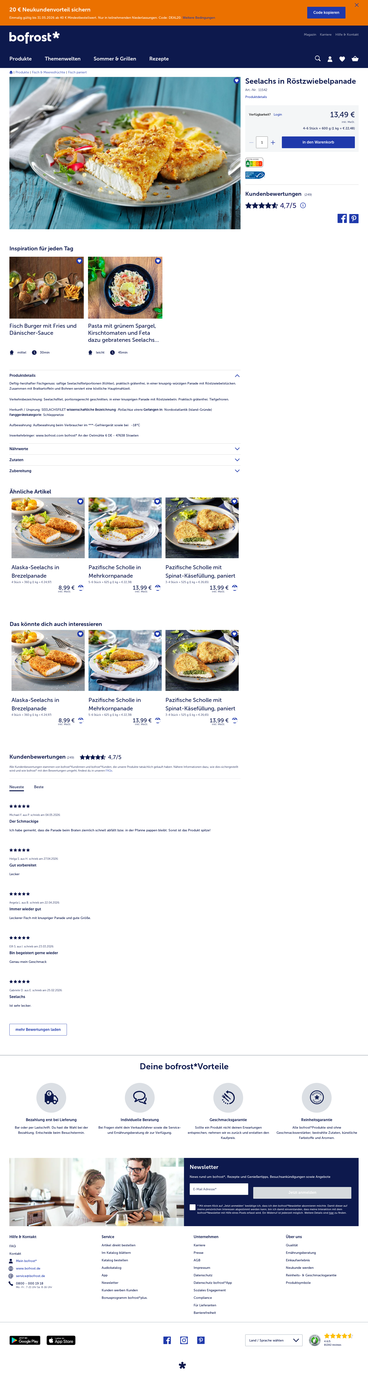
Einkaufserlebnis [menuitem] (298, 1259)
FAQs (109, 774)
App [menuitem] (104, 1274)
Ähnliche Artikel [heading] (30, 491)
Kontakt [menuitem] (15, 1252)
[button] (326, 13)
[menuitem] (20, 61)
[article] (125, 297)
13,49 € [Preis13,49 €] (342, 114)
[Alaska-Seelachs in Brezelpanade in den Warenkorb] (79, 588)
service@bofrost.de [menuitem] (27, 1274)
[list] (184, 1116)
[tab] (330, 59)
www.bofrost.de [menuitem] (24, 1266)
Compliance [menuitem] (203, 1297)
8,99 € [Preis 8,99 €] (63, 588)
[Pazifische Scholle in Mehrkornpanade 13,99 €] (125, 554)
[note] (46, 352)
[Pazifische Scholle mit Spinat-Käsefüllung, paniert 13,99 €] (202, 554)
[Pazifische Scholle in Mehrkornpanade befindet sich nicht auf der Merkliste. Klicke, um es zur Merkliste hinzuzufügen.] (156, 502)
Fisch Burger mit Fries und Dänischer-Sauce (43, 329)
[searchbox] (185, 58)
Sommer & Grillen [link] (115, 58)
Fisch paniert (77, 72)
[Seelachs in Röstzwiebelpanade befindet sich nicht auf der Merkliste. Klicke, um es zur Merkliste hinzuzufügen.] (234, 81)
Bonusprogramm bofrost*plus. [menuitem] (125, 1297)
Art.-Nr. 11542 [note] (256, 90)
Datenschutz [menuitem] (203, 1274)
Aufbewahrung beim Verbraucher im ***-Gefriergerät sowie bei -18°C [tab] (74, 425)
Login (278, 115)
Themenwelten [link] (62, 58)
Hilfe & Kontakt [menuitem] (347, 35)
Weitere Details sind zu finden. (325, 1213)
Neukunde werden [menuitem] (300, 1267)
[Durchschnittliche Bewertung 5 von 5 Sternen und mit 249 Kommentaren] (303, 205)
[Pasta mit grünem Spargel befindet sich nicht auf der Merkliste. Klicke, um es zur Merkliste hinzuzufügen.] (157, 261)
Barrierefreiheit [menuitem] (205, 1312)
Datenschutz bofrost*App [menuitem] (213, 1282)
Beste (39, 791)
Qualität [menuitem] (292, 1244)
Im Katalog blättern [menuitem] (116, 1252)
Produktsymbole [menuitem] (298, 1282)
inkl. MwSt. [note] (64, 593)
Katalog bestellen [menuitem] (115, 1259)
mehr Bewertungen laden (38, 1034)
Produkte (22, 72)
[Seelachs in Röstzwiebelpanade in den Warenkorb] (318, 142)
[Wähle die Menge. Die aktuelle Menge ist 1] (262, 142)
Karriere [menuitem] (326, 35)
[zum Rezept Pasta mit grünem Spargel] (125, 288)
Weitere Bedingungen (199, 18)
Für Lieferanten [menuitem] (205, 1304)
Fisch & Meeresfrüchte (48, 72)
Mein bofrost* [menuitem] (23, 1259)
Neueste (16, 791)
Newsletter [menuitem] (110, 1282)
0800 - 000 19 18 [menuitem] (26, 1281)
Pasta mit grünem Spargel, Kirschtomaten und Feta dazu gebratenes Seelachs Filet (122, 332)
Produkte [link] (20, 58)
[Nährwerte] (255, 163)
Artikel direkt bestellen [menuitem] (118, 1244)
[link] (61, 38)
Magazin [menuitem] (310, 35)
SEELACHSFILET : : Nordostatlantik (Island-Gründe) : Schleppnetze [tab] (110, 412)
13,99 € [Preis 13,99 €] (138, 588)
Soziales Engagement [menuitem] (210, 1289)
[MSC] (255, 175)
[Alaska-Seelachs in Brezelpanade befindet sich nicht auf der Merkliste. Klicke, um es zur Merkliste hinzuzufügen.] (79, 502)
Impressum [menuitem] (202, 1267)
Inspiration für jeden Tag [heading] (41, 248)
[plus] (273, 142)
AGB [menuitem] (197, 1259)
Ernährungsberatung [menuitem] (301, 1252)
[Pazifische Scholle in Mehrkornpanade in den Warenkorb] (156, 588)
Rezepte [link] (159, 58)
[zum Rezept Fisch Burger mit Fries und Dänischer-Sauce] (46, 288)
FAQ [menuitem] (12, 1244)
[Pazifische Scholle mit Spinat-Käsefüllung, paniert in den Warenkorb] (233, 588)
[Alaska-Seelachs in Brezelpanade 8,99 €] (48, 554)
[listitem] (46, 306)
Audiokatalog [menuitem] (111, 1267)
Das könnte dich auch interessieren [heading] (56, 626)
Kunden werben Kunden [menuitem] (120, 1289)
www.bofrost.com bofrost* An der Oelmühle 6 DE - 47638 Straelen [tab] (73, 435)
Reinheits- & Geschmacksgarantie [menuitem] (311, 1274)
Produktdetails (256, 97)
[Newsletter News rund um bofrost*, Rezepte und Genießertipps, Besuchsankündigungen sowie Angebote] (271, 1194)
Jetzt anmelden (331, 1193)
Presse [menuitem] (198, 1252)
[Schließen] (357, 5)
